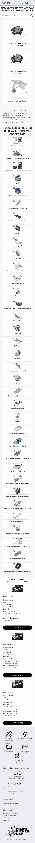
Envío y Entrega (7, 820)
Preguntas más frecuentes (10, 803)
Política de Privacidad (9, 816)
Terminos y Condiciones (10, 813)
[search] (31, 15)
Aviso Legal (6, 818)
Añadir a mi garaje (18, 627)
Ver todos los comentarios (17, 778)
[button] (18, 589)
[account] (22, 2)
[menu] (31, 3)
